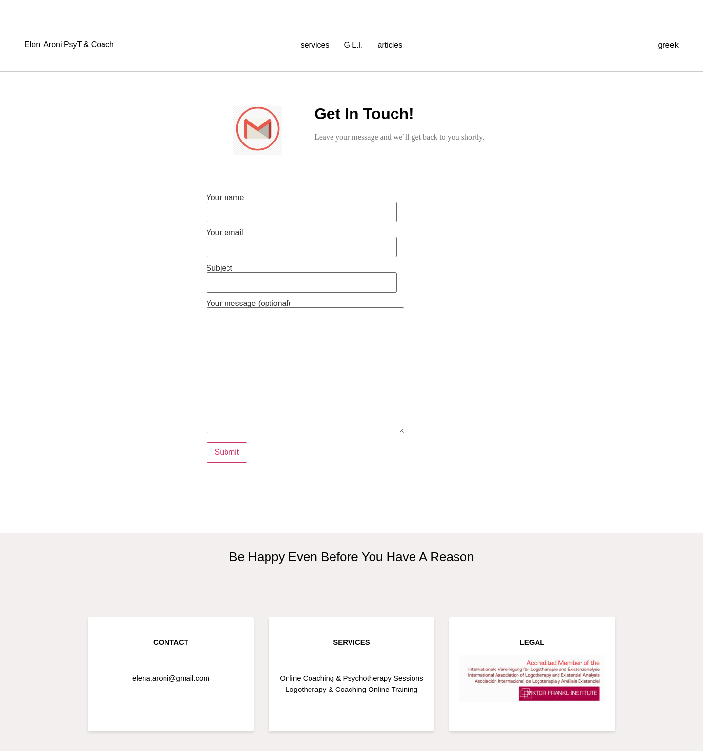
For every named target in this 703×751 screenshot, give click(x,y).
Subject (302, 275)
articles (390, 45)
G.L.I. (353, 45)
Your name (302, 205)
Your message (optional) (305, 367)
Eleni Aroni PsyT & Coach (69, 45)
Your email (302, 240)
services (315, 45)
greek (668, 45)
